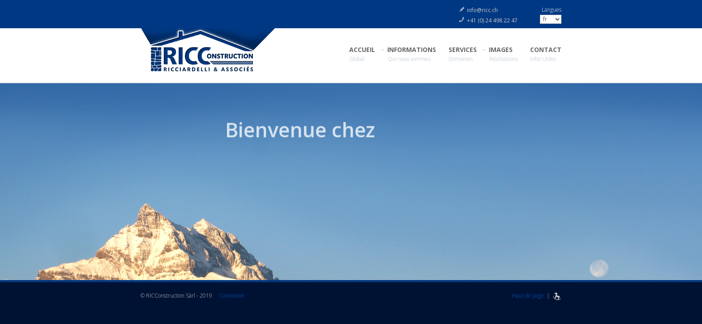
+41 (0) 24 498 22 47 (492, 20)
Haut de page (528, 295)
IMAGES (503, 54)
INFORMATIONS (412, 54)
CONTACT (545, 54)
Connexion (231, 295)
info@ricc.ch (482, 10)
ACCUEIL (362, 54)
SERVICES (463, 54)
